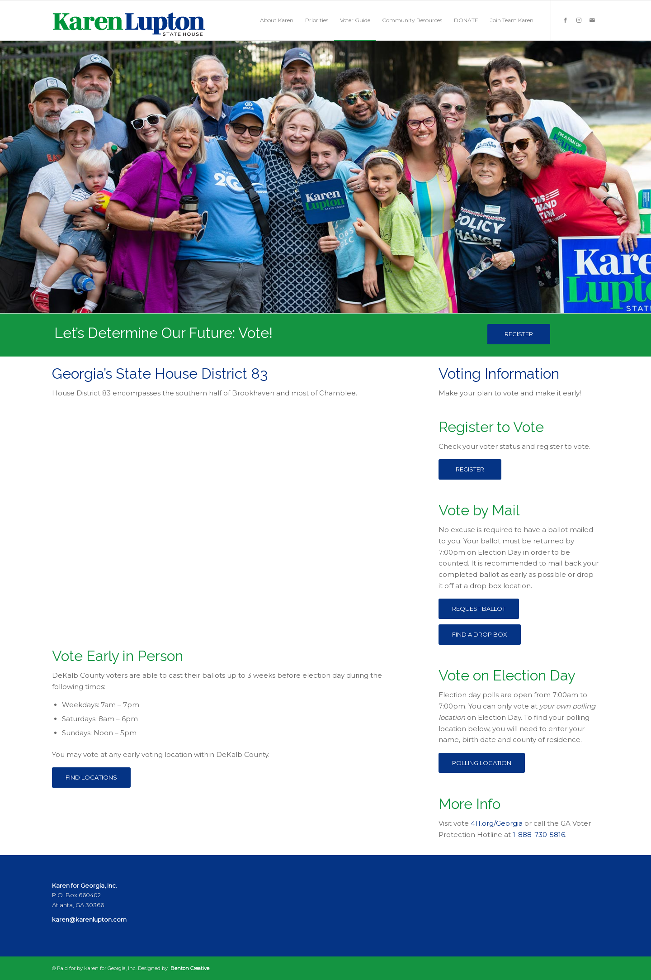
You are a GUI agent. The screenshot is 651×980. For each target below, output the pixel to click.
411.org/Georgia (497, 823)
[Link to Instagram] (578, 20)
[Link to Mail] (592, 20)
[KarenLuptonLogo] (129, 20)
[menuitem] (276, 20)
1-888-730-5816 (539, 834)
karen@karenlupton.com (89, 919)
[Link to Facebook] (565, 20)
